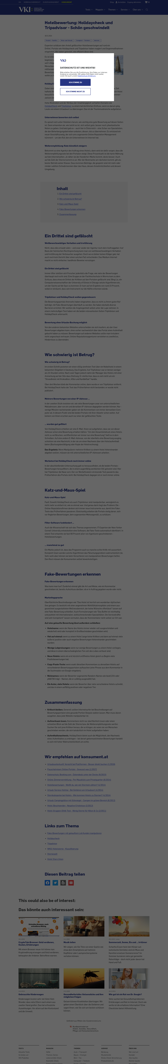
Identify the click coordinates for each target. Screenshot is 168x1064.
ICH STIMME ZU (75, 82)
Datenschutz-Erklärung (87, 76)
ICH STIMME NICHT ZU (75, 91)
